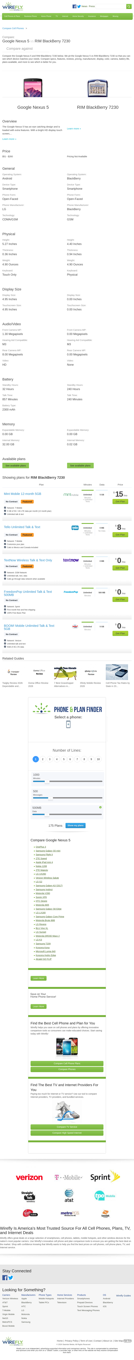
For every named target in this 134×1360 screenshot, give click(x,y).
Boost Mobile (8, 1325)
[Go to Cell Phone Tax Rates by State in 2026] (117, 672)
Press (92, 6)
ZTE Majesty (42, 870)
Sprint (5, 1306)
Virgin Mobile (8, 1314)
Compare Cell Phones (13, 28)
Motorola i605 (42, 905)
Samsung (25, 1321)
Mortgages (104, 16)
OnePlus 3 (41, 847)
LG (22, 1310)
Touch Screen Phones (85, 1306)
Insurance (92, 16)
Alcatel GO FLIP (44, 959)
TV (57, 16)
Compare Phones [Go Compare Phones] (67, 1069)
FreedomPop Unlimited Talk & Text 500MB (28, 593)
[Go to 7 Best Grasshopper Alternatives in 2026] (65, 672)
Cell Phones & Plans (12, 16)
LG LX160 (41, 912)
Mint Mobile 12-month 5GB (22, 493)
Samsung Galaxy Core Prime (50, 916)
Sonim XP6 (41, 897)
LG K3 (39, 939)
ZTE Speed (41, 858)
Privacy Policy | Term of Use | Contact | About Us (88, 1340)
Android (103, 1298)
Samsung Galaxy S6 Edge (48, 909)
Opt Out (127, 1340)
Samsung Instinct (44, 889)
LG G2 (39, 881)
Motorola (25, 1314)
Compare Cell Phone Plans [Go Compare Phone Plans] (67, 1063)
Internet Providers (64, 1298)
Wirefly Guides (120, 1295)
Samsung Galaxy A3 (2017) (49, 885)
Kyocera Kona (43, 947)
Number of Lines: (67, 750)
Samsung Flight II (44, 854)
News (84, 6)
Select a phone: (68, 717)
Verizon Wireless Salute (47, 878)
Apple (23, 1298)
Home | (60, 1340)
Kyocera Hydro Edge (46, 955)
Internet (65, 16)
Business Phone (30, 16)
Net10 (5, 1317)
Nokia (23, 1317)
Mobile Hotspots (45, 1298)
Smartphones (81, 1298)
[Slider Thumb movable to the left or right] (47, 782)
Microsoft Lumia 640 (45, 951)
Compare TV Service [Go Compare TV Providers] (67, 1127)
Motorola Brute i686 (45, 920)
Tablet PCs (43, 1302)
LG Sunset (41, 932)
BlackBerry (26, 1302)
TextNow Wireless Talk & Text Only (28, 560)
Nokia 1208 (41, 866)
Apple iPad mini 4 (44, 862)
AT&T (4, 1302)
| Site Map (118, 1340)
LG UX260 (41, 874)
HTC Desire (41, 901)
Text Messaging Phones (86, 1310)
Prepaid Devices (82, 1302)
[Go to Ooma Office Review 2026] (39, 672)
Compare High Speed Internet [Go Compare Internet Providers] (67, 1133)
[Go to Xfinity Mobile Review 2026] (91, 672)
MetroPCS (7, 1321)
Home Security (78, 16)
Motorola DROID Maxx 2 (48, 936)
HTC (23, 1306)
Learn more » (9, 139)
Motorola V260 (43, 893)
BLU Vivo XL (42, 928)
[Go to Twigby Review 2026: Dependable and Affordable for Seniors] (13, 672)
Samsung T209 (43, 943)
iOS (102, 1306)
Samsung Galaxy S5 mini (48, 851)
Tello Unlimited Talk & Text (22, 527)
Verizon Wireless (10, 1298)
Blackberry (105, 1302)
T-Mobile (6, 1310)
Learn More (38, 978)
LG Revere (41, 924)
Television (60, 1302)
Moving (115, 16)
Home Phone (46, 16)
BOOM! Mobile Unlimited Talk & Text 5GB (29, 627)
